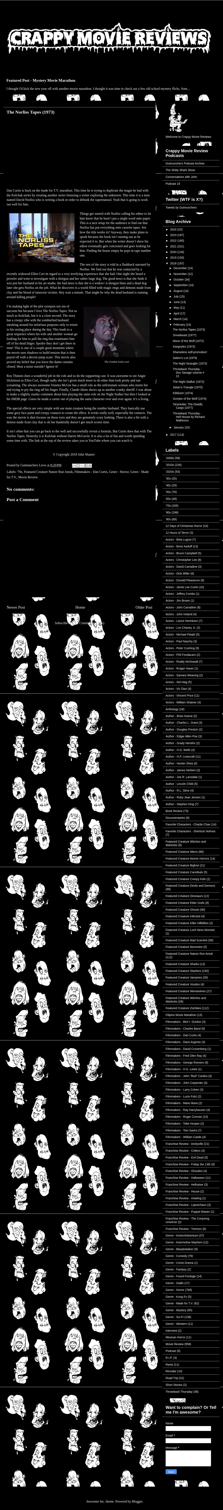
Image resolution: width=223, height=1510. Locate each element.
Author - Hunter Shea (179, 763)
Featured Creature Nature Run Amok (48, 472)
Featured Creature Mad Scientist (186, 940)
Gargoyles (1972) (184, 346)
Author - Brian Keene (179, 716)
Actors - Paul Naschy (179, 641)
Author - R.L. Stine (177, 790)
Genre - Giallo (175, 1283)
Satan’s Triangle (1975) (188, 387)
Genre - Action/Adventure (182, 1235)
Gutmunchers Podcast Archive (185, 163)
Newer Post (16, 607)
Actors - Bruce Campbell (181, 553)
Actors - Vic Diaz (176, 688)
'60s (168, 498)
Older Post (143, 607)
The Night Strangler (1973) (190, 363)
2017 (173, 434)
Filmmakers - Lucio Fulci (181, 1096)
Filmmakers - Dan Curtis (91, 472)
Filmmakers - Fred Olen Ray (184, 1055)
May (176, 307)
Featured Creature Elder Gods (185, 902)
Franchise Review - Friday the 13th (188, 1164)
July (176, 296)
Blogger (137, 1501)
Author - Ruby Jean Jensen (183, 797)
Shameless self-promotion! (190, 352)
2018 (173, 263)
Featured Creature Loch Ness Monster (190, 930)
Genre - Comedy (176, 1256)
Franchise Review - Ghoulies (184, 1171)
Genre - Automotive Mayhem (184, 1242)
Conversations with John (181, 177)
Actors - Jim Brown (178, 600)
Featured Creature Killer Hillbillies (187, 923)
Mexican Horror (175, 1337)
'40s (168, 485)
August (178, 291)
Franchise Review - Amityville (184, 1143)
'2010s (170, 465)
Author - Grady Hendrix (180, 743)
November (180, 274)
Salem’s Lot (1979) (185, 358)
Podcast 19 (173, 183)
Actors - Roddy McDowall (182, 661)
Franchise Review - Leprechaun (186, 1205)
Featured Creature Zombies (183, 1008)
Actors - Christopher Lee (181, 559)
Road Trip (172, 1378)
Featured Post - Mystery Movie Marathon (40, 80)
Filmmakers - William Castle (183, 1137)
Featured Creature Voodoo (183, 984)
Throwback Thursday (179, 1391)
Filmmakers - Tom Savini (181, 1130)
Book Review (174, 811)
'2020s (170, 471)
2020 (173, 252)
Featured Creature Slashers (183, 971)
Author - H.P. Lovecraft (180, 756)
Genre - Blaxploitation (179, 1249)
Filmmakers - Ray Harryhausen (186, 1110)
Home (80, 607)
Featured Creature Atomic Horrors (187, 858)
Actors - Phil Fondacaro (181, 654)
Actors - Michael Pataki (180, 634)
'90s (168, 519)
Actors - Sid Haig (176, 682)
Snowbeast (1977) (184, 335)
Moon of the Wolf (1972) (188, 341)
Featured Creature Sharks (182, 964)
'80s (168, 512)
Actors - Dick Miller (178, 573)
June (176, 302)
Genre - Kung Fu (176, 1296)
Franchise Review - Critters (183, 1150)
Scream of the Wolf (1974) (189, 398)
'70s (19, 472)
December (180, 268)
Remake (171, 1371)
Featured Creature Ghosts (182, 909)
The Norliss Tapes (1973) (189, 329)
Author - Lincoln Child (179, 784)
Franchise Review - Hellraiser (184, 1184)
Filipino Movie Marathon (181, 1015)
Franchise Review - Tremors (184, 1229)
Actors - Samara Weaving (182, 675)
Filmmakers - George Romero (185, 1062)
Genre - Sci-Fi (175, 1317)
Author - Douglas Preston (182, 729)
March (177, 319)
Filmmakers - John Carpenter (184, 1082)
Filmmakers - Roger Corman (184, 1116)
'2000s (170, 458)
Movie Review (28, 477)
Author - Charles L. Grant (182, 722)
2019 (173, 257)
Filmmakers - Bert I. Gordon (183, 1021)
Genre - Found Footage (181, 1276)
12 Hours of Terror (177, 532)
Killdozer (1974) (183, 393)
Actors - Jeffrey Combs (180, 593)
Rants (169, 1364)
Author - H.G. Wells (178, 750)
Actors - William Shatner (181, 702)
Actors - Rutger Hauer (180, 668)
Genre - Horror (119, 472)
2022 (173, 240)
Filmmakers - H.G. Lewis (181, 1069)
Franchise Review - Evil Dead (185, 1157)
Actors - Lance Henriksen (182, 620)
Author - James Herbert (181, 770)
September (180, 285)
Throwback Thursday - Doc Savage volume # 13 (188, 372)
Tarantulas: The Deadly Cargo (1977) (188, 406)
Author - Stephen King (180, 804)
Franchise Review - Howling (184, 1198)
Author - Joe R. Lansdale (182, 777)
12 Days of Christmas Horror (184, 526)
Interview (171, 1330)
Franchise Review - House (182, 1191)
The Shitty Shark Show (180, 170)
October (179, 279)
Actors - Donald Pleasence (183, 580)
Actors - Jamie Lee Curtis (182, 587)
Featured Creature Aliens (182, 851)
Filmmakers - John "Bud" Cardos (187, 1076)
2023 (173, 235)
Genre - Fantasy (176, 1269)
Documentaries (175, 817)
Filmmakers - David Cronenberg (186, 1049)
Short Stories (174, 1384)
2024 (173, 229)
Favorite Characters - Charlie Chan (188, 824)
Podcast (171, 1351)
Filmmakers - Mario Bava (182, 1103)
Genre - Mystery (176, 1310)
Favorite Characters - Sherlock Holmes (190, 831)
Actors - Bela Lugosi (178, 539)
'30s (168, 478)
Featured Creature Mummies (184, 947)
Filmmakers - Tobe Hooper (183, 1123)
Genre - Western (176, 1323)
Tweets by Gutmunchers (181, 207)
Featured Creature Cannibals (184, 872)
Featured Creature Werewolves (186, 991)
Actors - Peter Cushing (180, 648)
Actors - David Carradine (181, 566)
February (179, 324)
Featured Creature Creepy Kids (186, 879)
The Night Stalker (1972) (188, 381)
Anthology (172, 709)
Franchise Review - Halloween (185, 1177)
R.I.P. (169, 1357)
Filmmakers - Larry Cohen (182, 1089)
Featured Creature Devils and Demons (190, 885)
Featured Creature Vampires (184, 977)
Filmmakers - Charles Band (183, 1028)
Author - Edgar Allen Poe (181, 736)
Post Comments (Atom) (88, 623)
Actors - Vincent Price (179, 695)
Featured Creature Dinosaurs (184, 896)
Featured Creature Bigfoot (182, 865)
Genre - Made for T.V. (179, 1303)
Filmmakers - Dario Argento (183, 1042)
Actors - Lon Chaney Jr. (181, 627)
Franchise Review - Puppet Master (188, 1211)
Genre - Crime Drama (179, 1262)
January (179, 427)
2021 (173, 246)
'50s (168, 492)
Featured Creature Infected (183, 916)
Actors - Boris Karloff (179, 546)
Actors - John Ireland (179, 614)
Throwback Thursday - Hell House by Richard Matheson (189, 417)
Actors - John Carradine (181, 607)
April (176, 313)
